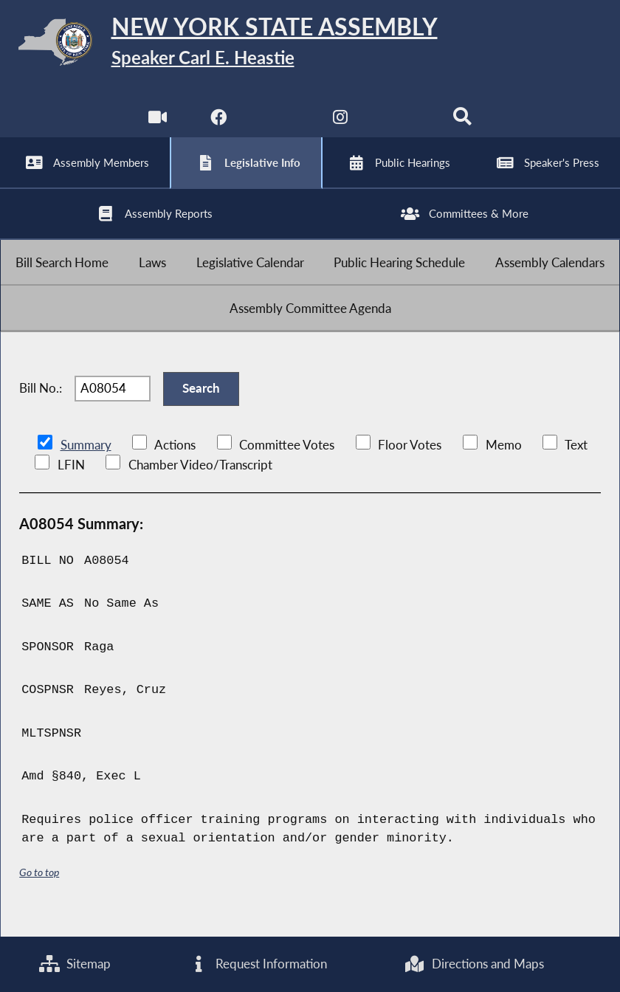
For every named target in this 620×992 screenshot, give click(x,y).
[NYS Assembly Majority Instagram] (340, 125)
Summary (86, 462)
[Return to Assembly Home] (310, 45)
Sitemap (75, 963)
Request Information (257, 963)
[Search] (463, 125)
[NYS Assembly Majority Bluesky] (401, 125)
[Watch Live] (156, 125)
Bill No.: (40, 404)
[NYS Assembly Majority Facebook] (218, 125)
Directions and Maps (474, 963)
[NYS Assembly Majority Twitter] (279, 125)
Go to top (39, 890)
